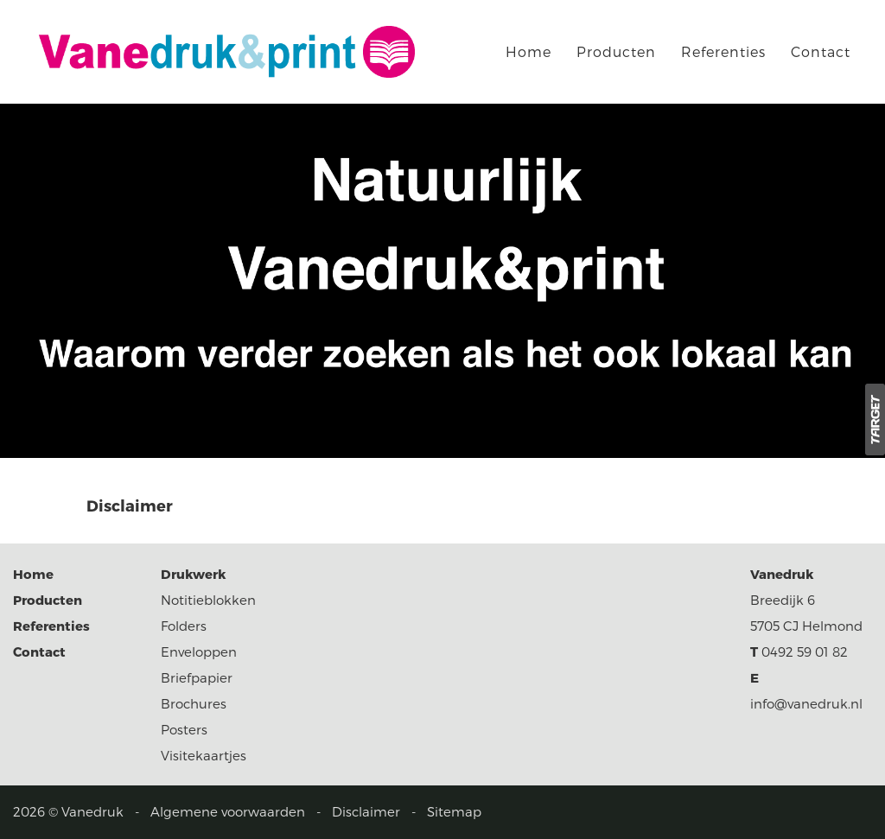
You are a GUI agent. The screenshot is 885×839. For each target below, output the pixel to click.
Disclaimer (366, 811)
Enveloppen (199, 651)
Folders (184, 625)
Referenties (723, 51)
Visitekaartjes (203, 755)
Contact (820, 51)
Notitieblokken (208, 599)
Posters (184, 729)
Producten (616, 51)
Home (528, 51)
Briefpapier (196, 677)
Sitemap (454, 811)
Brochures (193, 703)
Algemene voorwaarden (227, 811)
